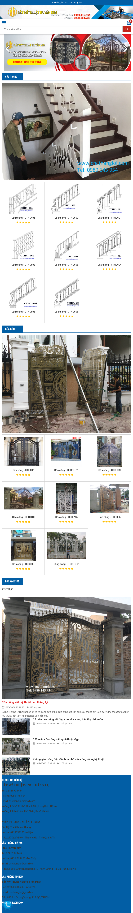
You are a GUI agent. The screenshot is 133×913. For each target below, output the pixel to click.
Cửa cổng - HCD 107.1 (66, 470)
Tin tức (7, 589)
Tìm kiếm (127, 29)
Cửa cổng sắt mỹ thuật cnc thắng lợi (25, 702)
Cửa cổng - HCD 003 (109, 470)
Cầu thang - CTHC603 (66, 264)
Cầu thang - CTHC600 (66, 217)
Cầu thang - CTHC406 (23, 217)
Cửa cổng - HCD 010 (23, 517)
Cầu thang (11, 76)
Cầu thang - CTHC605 (23, 311)
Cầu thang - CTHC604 (109, 264)
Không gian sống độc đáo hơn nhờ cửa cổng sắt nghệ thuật (68, 759)
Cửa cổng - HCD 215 (66, 517)
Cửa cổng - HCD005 (110, 517)
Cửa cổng (10, 329)
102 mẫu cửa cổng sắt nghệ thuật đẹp (56, 739)
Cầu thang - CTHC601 (109, 217)
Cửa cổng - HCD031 (23, 470)
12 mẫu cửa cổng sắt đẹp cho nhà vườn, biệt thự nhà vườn (68, 719)
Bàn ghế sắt (12, 581)
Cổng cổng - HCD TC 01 (66, 564)
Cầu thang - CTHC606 (66, 311)
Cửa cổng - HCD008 (23, 564)
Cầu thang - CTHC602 (23, 264)
